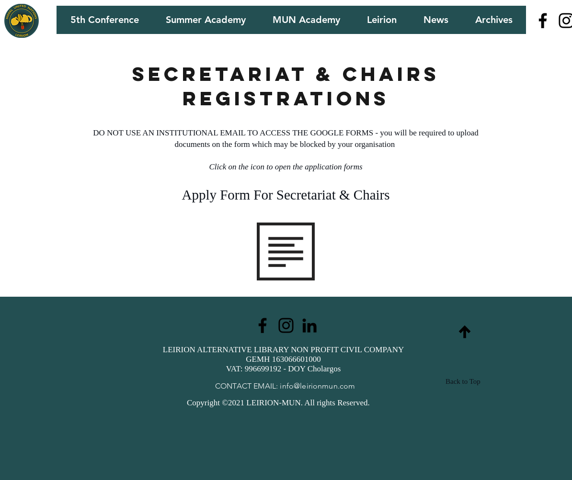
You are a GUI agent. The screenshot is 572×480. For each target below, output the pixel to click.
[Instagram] (286, 325)
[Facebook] (543, 21)
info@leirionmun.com (317, 386)
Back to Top (463, 381)
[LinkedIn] (309, 325)
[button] (104, 20)
